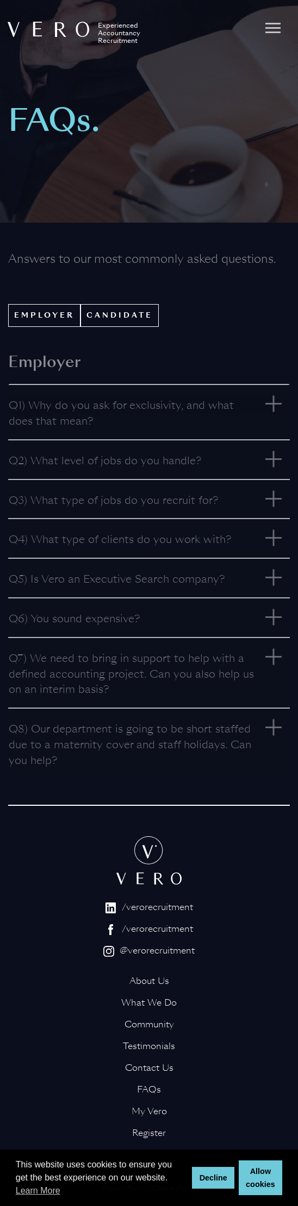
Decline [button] (213, 1177)
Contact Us (149, 1068)
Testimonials (149, 1046)
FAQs (149, 1089)
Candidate (119, 315)
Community (149, 1024)
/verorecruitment (149, 907)
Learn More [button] (38, 1190)
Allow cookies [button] (260, 1178)
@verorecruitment (149, 950)
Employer (44, 315)
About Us (149, 981)
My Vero (149, 1111)
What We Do (149, 1002)
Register (149, 1133)
